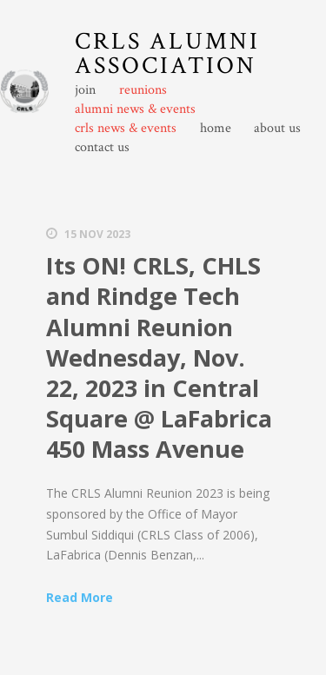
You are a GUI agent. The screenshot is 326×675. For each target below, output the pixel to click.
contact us (102, 148)
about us (277, 129)
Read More (79, 597)
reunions (143, 90)
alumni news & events (135, 109)
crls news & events (125, 129)
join (85, 90)
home (215, 129)
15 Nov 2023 (97, 234)
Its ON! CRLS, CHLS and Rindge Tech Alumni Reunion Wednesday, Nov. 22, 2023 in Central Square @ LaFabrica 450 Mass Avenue (159, 357)
